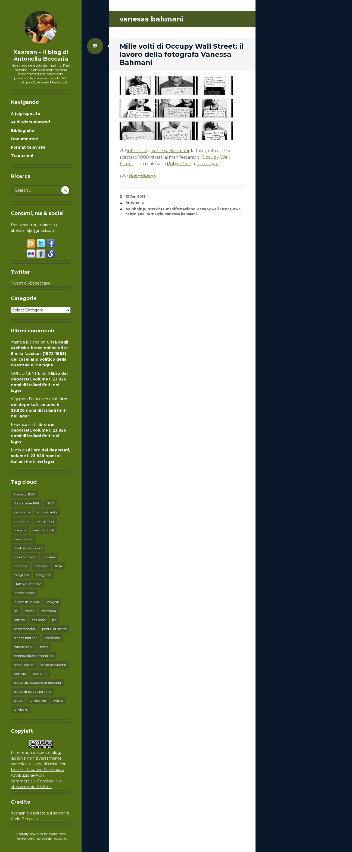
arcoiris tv (21, 521)
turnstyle (154, 214)
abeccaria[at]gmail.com (33, 230)
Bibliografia (22, 130)
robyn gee (135, 214)
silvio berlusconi (53, 665)
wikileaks (21, 709)
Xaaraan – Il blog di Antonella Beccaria (41, 55)
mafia (30, 611)
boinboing (135, 209)
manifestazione (180, 209)
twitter (58, 700)
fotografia (21, 575)
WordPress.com (54, 839)
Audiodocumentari (30, 122)
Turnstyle (208, 163)
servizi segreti (24, 665)
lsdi (16, 611)
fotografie (43, 575)
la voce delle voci (26, 602)
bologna (20, 530)
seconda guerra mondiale (33, 656)
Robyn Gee (179, 163)
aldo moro (22, 512)
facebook (21, 566)
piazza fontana (26, 638)
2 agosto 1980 (24, 494)
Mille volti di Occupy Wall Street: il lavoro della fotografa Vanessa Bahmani (182, 54)
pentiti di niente (54, 629)
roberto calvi (23, 647)
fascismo (41, 566)
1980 (50, 503)
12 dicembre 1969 (27, 503)
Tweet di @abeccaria (30, 283)
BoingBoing (142, 175)
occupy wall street (214, 209)
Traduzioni (22, 155)
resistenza (52, 638)
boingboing (45, 521)
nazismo (38, 620)
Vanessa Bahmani (170, 150)
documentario (25, 557)
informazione (24, 593)
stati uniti (40, 674)
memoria (48, 611)
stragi (18, 700)
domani (49, 557)
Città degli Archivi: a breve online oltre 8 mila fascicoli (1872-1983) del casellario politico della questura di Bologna (39, 353)
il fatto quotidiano (27, 584)
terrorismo (37, 700)
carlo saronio (23, 539)
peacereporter (24, 629)
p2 (54, 620)
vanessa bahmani (181, 214)
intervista (137, 150)
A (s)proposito (25, 113)
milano (19, 620)
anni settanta (46, 512)
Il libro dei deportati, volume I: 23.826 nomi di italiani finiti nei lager (40, 456)
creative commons (28, 548)
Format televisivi (28, 147)
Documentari (24, 138)
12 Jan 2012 (135, 196)
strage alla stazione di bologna (37, 683)
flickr (59, 566)
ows (236, 209)
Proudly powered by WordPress (41, 834)
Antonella (135, 203)
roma (44, 647)
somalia (20, 674)
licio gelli (52, 602)
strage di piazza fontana (33, 691)
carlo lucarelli (43, 530)
